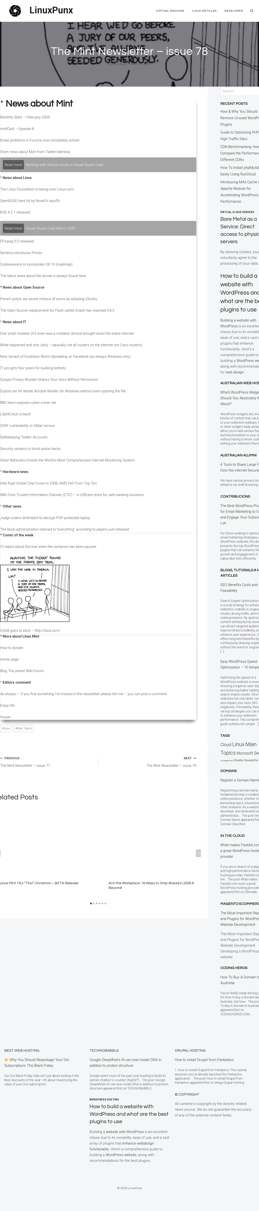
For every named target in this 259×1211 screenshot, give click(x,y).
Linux (6, 728)
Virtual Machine (170, 10)
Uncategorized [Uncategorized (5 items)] (226, 769)
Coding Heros (233, 976)
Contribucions (235, 505)
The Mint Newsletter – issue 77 (47, 761)
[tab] (91, 903)
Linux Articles (204, 10)
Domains (228, 779)
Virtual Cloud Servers (237, 212)
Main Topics (23, 728)
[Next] (198, 853)
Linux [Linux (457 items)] (238, 753)
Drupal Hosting (190, 1050)
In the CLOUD (232, 844)
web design (235, 380)
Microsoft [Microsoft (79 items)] (245, 761)
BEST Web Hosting (21, 1050)
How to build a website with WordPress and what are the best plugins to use (126, 1114)
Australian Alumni (238, 464)
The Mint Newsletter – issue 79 (149, 761)
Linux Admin (119, 64)
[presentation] (152, 840)
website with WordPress (125, 1132)
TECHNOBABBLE (104, 1050)
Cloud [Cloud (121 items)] (225, 753)
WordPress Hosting (104, 1099)
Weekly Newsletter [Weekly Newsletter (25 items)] (246, 768)
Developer (233, 10)
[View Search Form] (252, 11)
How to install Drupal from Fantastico (204, 1060)
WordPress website (121, 1155)
